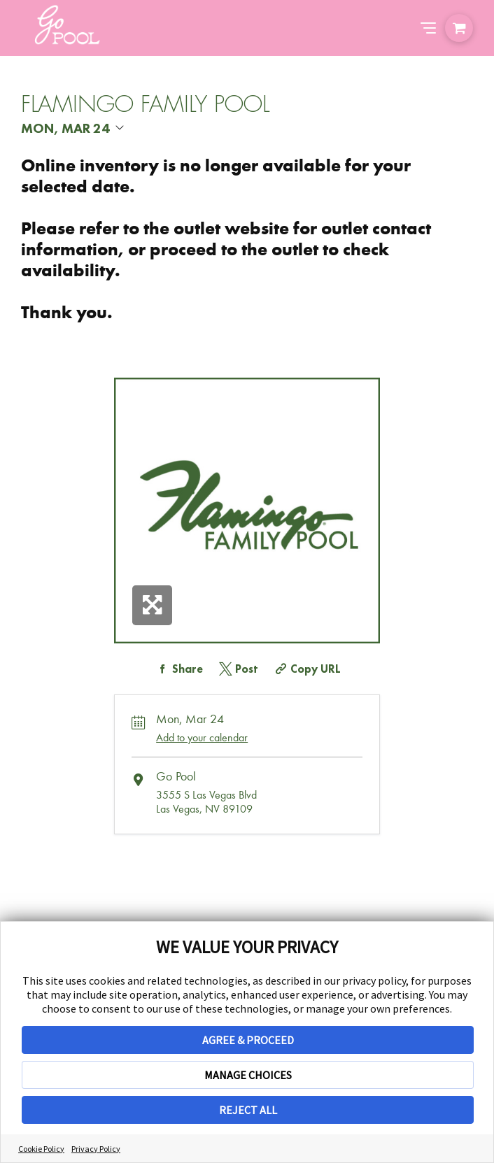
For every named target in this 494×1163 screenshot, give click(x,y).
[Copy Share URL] (306, 669)
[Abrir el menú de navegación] (428, 28)
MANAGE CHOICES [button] (248, 1075)
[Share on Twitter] (237, 669)
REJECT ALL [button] (248, 1110)
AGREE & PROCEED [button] (248, 1040)
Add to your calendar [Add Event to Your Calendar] (202, 737)
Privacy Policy (95, 1148)
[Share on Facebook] (178, 669)
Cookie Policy (41, 1148)
